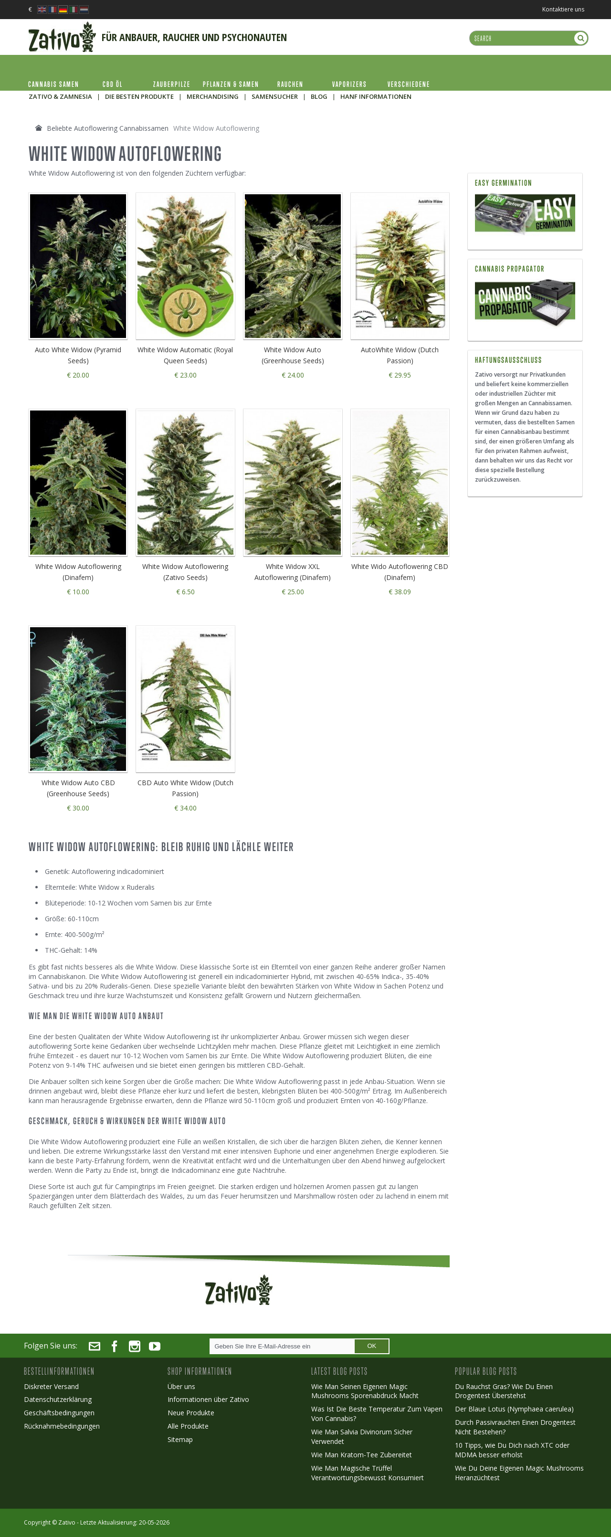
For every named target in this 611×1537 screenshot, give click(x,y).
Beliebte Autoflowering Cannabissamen (108, 128)
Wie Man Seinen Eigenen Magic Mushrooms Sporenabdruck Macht (365, 1391)
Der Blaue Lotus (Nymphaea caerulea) (514, 1408)
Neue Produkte (191, 1412)
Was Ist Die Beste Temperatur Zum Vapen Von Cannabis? (376, 1413)
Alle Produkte (188, 1426)
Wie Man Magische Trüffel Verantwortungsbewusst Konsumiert (367, 1472)
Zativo (66, 1522)
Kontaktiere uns (563, 9)
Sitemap (180, 1439)
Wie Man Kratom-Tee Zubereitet (361, 1454)
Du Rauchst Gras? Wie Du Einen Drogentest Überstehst (504, 1391)
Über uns (181, 1386)
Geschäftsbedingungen (59, 1412)
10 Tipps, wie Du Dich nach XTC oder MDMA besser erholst (512, 1450)
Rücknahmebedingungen (62, 1426)
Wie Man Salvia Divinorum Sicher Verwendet (361, 1436)
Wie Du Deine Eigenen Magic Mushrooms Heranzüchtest (519, 1472)
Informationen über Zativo (208, 1399)
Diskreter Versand (51, 1386)
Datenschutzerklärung (58, 1399)
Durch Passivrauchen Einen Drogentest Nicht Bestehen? (515, 1427)
